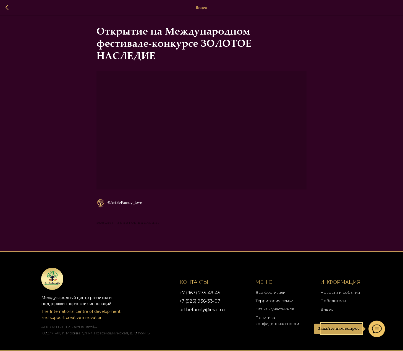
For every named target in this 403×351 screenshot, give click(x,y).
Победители (333, 300)
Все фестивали (270, 292)
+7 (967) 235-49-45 (200, 292)
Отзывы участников (274, 308)
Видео (327, 309)
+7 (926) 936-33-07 (199, 301)
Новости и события (340, 292)
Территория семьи (274, 300)
